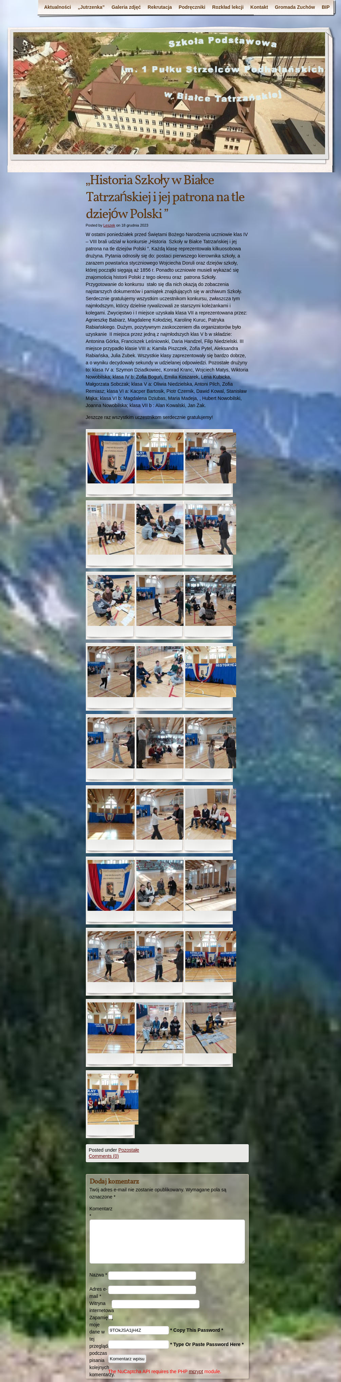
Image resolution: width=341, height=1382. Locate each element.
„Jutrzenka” (91, 7)
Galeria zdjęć (126, 7)
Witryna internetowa (101, 1307)
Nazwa (98, 1275)
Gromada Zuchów (295, 7)
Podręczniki (192, 7)
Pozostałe (128, 1150)
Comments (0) (104, 1156)
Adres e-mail (99, 1292)
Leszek (109, 225)
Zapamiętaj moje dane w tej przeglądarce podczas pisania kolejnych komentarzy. (99, 1346)
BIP (325, 7)
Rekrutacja (160, 7)
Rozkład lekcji (228, 7)
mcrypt (196, 1371)
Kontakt (259, 7)
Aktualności (57, 7)
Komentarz (99, 1212)
